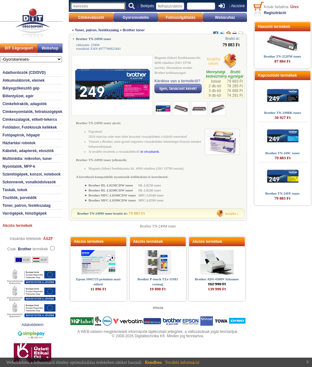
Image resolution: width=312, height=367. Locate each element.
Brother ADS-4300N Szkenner (217, 279)
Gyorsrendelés (136, 17)
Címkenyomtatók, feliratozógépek (32, 112)
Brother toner (133, 30)
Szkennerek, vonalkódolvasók (29, 182)
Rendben (153, 362)
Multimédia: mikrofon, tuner (27, 158)
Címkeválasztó (91, 17)
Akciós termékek (17, 225)
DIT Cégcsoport (19, 48)
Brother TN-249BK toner (282, 113)
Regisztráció (275, 13)
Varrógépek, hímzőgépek (25, 213)
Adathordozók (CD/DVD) (24, 72)
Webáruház (225, 17)
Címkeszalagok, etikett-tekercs (30, 119)
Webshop (50, 48)
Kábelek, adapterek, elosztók (28, 151)
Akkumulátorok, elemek (24, 80)
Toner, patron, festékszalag (27, 205)
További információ (182, 362)
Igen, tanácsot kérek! (178, 88)
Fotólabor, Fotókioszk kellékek (30, 127)
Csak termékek (27, 249)
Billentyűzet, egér (18, 96)
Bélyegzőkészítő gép (21, 88)
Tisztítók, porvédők (20, 198)
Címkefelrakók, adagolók (25, 104)
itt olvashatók (149, 151)
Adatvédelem (32, 325)
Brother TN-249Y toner (282, 193)
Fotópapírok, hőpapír (21, 135)
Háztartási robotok (19, 143)
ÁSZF (48, 239)
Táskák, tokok (15, 190)
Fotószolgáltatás (180, 17)
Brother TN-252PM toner (282, 56)
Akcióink (238, 6)
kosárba (230, 213)
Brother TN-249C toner (282, 153)
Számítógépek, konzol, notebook (32, 174)
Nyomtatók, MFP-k (19, 166)
